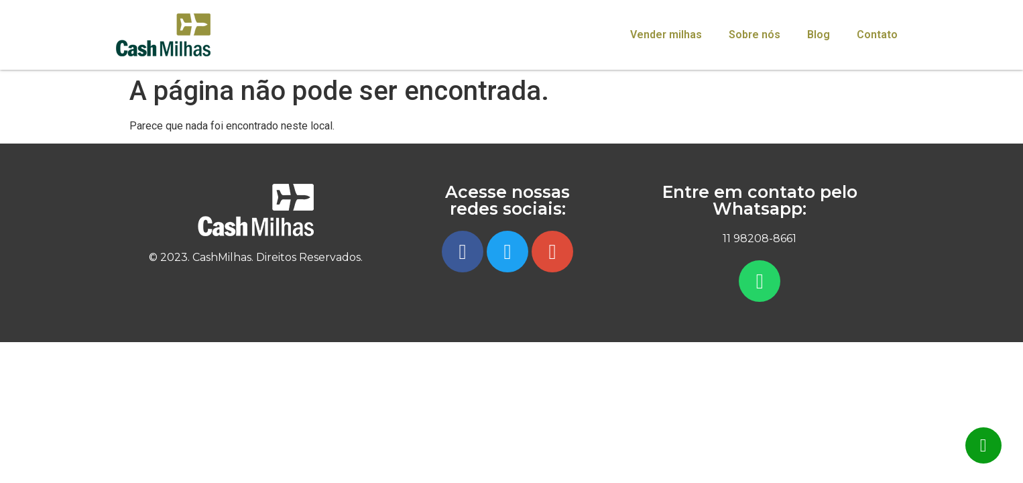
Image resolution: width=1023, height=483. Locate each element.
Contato (877, 34)
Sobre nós (754, 34)
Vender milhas (666, 34)
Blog (818, 34)
